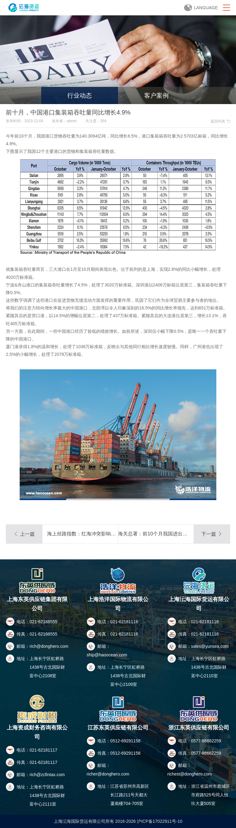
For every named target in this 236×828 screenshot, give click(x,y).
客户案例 (156, 95)
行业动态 (79, 95)
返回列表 (220, 121)
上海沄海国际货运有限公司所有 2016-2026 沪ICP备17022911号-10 (118, 821)
